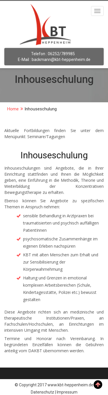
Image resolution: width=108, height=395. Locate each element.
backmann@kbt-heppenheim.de (61, 59)
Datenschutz (42, 392)
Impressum (67, 392)
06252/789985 (61, 53)
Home (13, 109)
